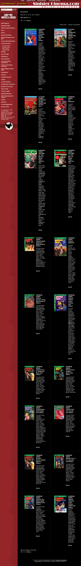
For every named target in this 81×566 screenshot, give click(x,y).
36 (30, 14)
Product (70, 24)
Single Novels (5, 50)
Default (78, 24)
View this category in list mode (28, 550)
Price (74, 24)
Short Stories (5, 48)
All (35, 14)
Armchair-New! (6, 46)
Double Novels (6, 47)
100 (33, 14)
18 (28, 14)
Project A (63, 561)
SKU (65, 24)
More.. (29, 17)
